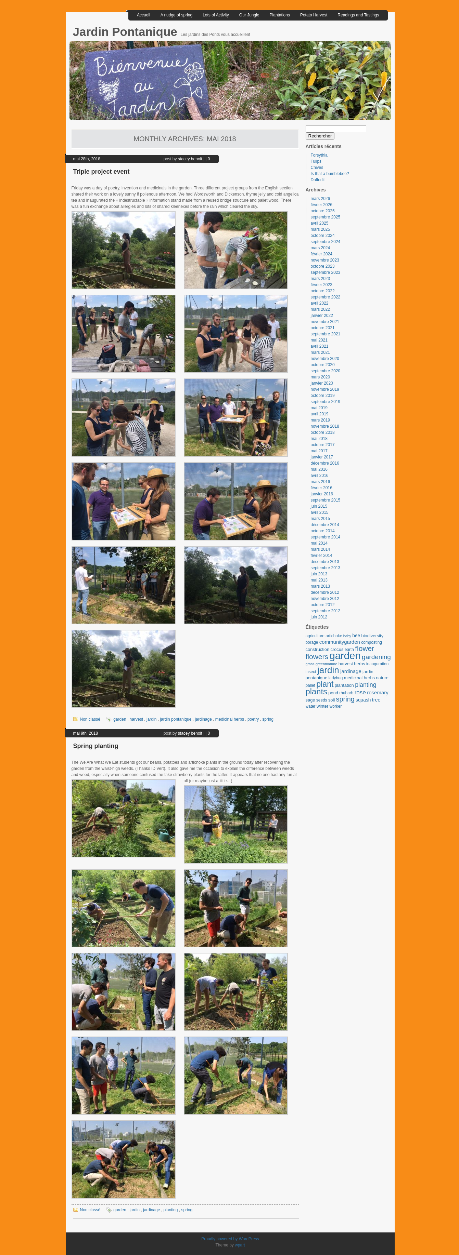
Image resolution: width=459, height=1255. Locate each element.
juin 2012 (319, 617)
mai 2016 (319, 469)
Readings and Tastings (358, 15)
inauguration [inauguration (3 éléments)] (377, 664)
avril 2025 (320, 223)
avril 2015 (320, 512)
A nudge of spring (176, 15)
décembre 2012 (325, 592)
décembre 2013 (325, 561)
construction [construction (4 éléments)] (318, 649)
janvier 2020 (322, 383)
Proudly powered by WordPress (230, 1239)
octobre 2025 (323, 211)
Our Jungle (249, 15)
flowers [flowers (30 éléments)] (317, 656)
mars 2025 (320, 229)
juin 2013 (319, 574)
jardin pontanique (175, 719)
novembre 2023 (325, 260)
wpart (240, 1245)
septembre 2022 (326, 297)
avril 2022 (320, 303)
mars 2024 (320, 247)
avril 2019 (320, 414)
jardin (151, 719)
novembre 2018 (325, 426)
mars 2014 (320, 549)
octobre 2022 (323, 291)
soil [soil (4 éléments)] (331, 700)
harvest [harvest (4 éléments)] (346, 663)
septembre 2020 (326, 371)
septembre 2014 (326, 537)
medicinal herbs (229, 719)
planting (170, 1209)
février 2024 (321, 254)
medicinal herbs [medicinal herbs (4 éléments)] (359, 677)
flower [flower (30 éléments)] (364, 648)
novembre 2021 (325, 321)
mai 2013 (319, 580)
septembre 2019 (326, 401)
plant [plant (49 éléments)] (324, 684)
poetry (253, 719)
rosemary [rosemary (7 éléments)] (377, 692)
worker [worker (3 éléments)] (336, 706)
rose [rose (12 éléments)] (360, 692)
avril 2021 (320, 346)
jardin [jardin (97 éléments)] (328, 670)
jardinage (203, 719)
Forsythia (319, 155)
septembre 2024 (326, 241)
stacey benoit (190, 159)
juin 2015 (319, 506)
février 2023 (321, 284)
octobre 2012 (323, 604)
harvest (136, 719)
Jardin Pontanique (127, 31)
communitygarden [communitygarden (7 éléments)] (339, 642)
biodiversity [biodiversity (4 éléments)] (372, 635)
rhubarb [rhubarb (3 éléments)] (346, 693)
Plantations (280, 15)
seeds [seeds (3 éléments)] (321, 700)
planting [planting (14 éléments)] (365, 684)
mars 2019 (320, 420)
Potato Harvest (313, 15)
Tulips (316, 161)
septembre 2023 (326, 272)
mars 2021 (320, 352)
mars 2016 (320, 481)
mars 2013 (320, 586)
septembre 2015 (326, 500)
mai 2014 (319, 543)
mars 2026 (320, 198)
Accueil (143, 15)
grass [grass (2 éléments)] (310, 664)
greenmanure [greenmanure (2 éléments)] (326, 664)
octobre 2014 (323, 531)
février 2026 (321, 204)
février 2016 (321, 487)
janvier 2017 (322, 457)
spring (267, 719)
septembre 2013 (326, 567)
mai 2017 (319, 451)
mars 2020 (320, 377)
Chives (317, 167)
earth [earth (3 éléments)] (349, 649)
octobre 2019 (323, 395)
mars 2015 (320, 518)
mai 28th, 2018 (86, 159)
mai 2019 (319, 407)
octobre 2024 (323, 235)
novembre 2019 (325, 389)
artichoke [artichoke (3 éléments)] (334, 635)
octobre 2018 (323, 432)
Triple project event (101, 171)
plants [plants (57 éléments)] (316, 691)
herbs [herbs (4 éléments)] (359, 663)
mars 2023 (320, 278)
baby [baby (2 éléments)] (347, 636)
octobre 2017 (323, 444)
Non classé (90, 719)
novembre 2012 (325, 598)
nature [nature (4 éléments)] (382, 677)
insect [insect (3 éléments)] (311, 671)
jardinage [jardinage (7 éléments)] (350, 671)
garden (119, 719)
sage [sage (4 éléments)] (310, 700)
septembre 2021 (326, 334)
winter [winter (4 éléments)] (322, 706)
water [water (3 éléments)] (311, 706)
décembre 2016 (325, 463)
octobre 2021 (323, 327)
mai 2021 (319, 340)
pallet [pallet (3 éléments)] (310, 685)
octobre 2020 (323, 364)
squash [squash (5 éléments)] (363, 700)
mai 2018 (319, 438)
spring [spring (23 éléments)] (345, 699)
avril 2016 (320, 475)
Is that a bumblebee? (330, 173)
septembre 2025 (326, 217)
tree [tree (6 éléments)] (376, 700)
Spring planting (95, 746)
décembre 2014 (325, 524)
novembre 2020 (325, 358)
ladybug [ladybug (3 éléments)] (336, 678)
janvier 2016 (322, 494)
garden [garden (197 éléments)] (344, 655)
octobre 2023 (323, 266)
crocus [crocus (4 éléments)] (336, 649)
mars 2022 (320, 309)
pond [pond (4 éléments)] (333, 692)
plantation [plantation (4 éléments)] (344, 685)
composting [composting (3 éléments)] (371, 642)
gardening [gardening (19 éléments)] (376, 656)
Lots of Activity (216, 15)
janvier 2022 (322, 315)
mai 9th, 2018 (85, 733)
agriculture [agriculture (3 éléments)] (315, 635)
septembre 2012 (326, 611)
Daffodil (317, 179)
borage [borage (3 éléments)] (312, 642)
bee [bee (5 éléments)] (356, 635)
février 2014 (321, 555)
